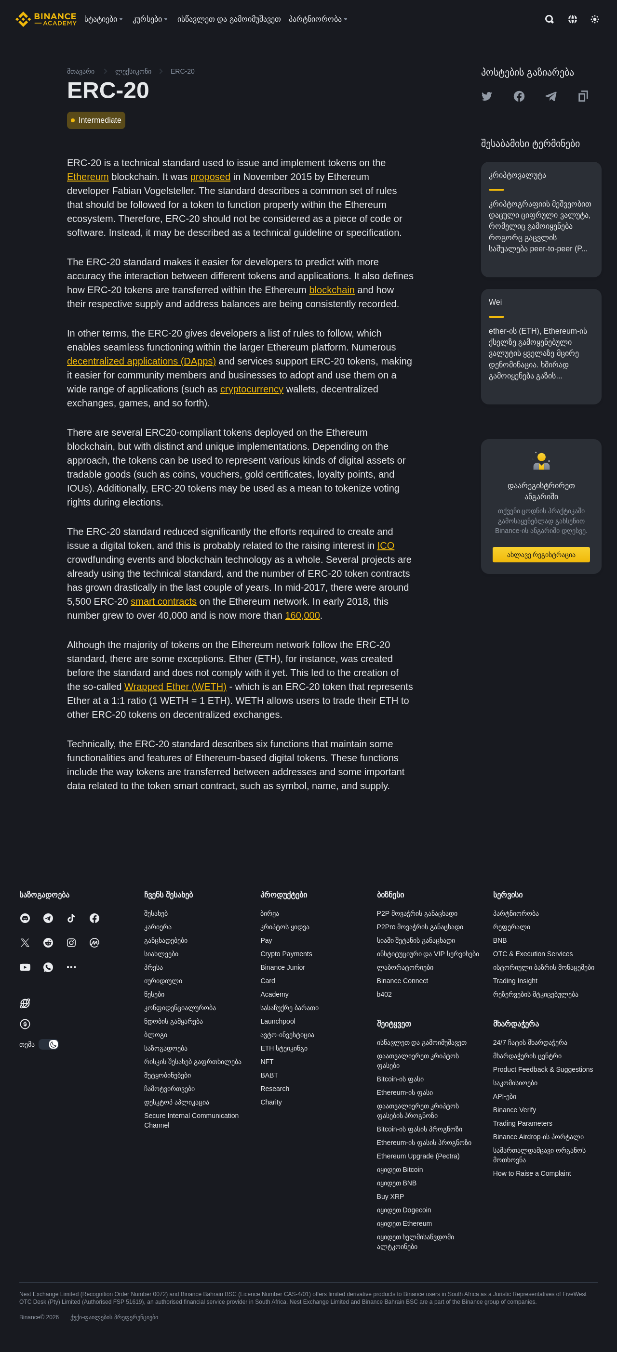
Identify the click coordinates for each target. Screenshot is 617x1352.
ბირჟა (269, 913)
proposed (210, 176)
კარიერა (158, 927)
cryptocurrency (251, 389)
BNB (500, 940)
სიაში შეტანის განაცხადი (416, 940)
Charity (271, 1102)
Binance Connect (403, 981)
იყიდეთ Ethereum (404, 1223)
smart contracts (164, 601)
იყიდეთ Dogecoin (404, 1210)
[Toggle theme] (594, 19)
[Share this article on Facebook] (519, 96)
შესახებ (156, 913)
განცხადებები (166, 940)
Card (267, 981)
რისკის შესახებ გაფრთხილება (192, 1062)
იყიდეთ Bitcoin (400, 1169)
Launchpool (277, 1021)
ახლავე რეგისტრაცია (541, 555)
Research (274, 1088)
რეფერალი (511, 927)
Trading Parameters (522, 1123)
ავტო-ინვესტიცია (287, 1035)
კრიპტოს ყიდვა (284, 927)
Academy (274, 994)
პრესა (153, 967)
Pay (266, 940)
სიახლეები (161, 954)
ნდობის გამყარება (173, 1021)
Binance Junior (282, 967)
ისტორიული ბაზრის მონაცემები (543, 967)
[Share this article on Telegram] (551, 96)
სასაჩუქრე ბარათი (289, 1008)
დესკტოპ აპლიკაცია (176, 1102)
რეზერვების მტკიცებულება (535, 994)
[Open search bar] (546, 19)
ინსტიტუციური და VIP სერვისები (428, 954)
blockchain (332, 290)
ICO (386, 545)
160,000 (302, 615)
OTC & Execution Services (533, 954)
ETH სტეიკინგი (284, 1048)
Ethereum (88, 176)
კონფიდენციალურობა (180, 1008)
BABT (269, 1075)
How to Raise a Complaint (532, 1173)
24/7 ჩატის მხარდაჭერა (530, 1042)
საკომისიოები (515, 1083)
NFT (266, 1062)
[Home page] (46, 19)
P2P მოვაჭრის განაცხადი (417, 913)
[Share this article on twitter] (487, 96)
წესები (154, 994)
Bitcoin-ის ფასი (400, 1079)
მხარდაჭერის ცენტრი (527, 1056)
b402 (384, 994)
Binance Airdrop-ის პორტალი (538, 1137)
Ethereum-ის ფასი (405, 1092)
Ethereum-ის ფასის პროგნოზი (424, 1142)
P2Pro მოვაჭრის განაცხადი (420, 927)
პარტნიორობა (516, 913)
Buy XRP (390, 1196)
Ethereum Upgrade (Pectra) (418, 1156)
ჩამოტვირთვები (169, 1088)
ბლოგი (155, 1035)
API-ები (504, 1096)
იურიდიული (163, 981)
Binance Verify (515, 1110)
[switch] (49, 1044)
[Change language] (572, 19)
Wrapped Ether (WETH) (175, 686)
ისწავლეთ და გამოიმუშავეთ (422, 1042)
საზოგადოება (166, 1048)
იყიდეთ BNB (397, 1183)
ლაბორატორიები (405, 967)
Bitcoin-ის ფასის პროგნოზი (419, 1129)
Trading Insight (515, 981)
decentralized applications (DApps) (141, 361)
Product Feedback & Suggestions (543, 1069)
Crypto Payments (286, 954)
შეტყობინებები (167, 1075)
